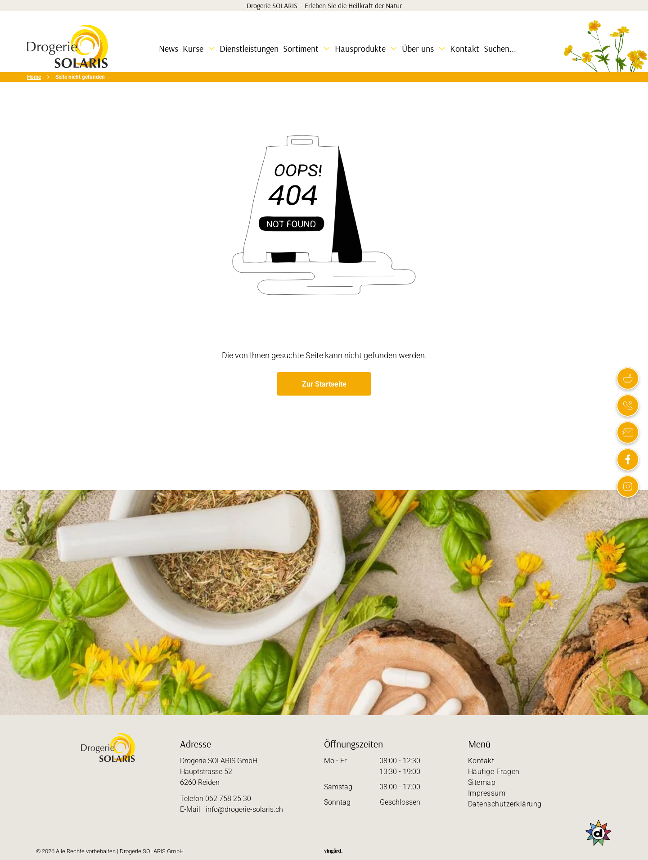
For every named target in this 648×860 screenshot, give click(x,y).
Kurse (193, 48)
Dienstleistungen (249, 48)
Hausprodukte (360, 48)
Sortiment (301, 48)
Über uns (418, 48)
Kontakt (464, 48)
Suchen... (500, 48)
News (168, 48)
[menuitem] (540, 761)
